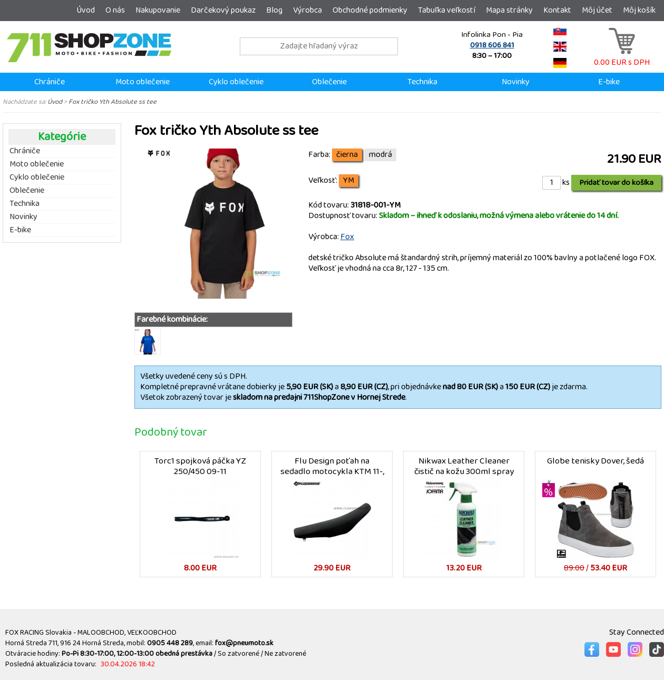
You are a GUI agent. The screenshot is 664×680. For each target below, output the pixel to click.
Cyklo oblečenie (236, 81)
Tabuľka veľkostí (446, 10)
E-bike (609, 81)
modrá (380, 155)
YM (348, 180)
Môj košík (639, 10)
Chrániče (49, 81)
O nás (115, 10)
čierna (347, 155)
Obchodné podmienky (370, 10)
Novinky (516, 81)
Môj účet (597, 10)
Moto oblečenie (142, 81)
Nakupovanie (157, 10)
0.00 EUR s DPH (622, 57)
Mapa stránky (509, 10)
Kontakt (557, 10)
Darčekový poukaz (223, 10)
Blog (274, 10)
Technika (422, 81)
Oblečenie (329, 81)
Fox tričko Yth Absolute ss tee (113, 101)
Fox (347, 236)
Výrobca (307, 10)
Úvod (85, 10)
